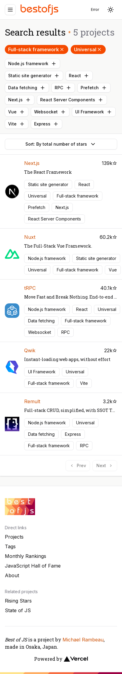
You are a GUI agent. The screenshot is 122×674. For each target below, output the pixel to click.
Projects (14, 537)
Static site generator (34, 76)
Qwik (29, 350)
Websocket (50, 112)
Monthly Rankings (25, 556)
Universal (88, 49)
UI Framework (93, 112)
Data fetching (27, 88)
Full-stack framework (36, 49)
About (12, 575)
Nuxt (29, 237)
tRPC (30, 288)
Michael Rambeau (83, 640)
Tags (10, 546)
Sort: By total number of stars (61, 144)
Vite (16, 124)
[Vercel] (76, 659)
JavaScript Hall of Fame (33, 566)
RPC (63, 88)
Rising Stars (18, 601)
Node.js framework (32, 64)
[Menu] (10, 9)
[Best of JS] (40, 9)
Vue (16, 112)
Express (46, 124)
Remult (32, 401)
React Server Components (72, 100)
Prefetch (94, 88)
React (79, 76)
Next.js (19, 100)
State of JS (18, 610)
